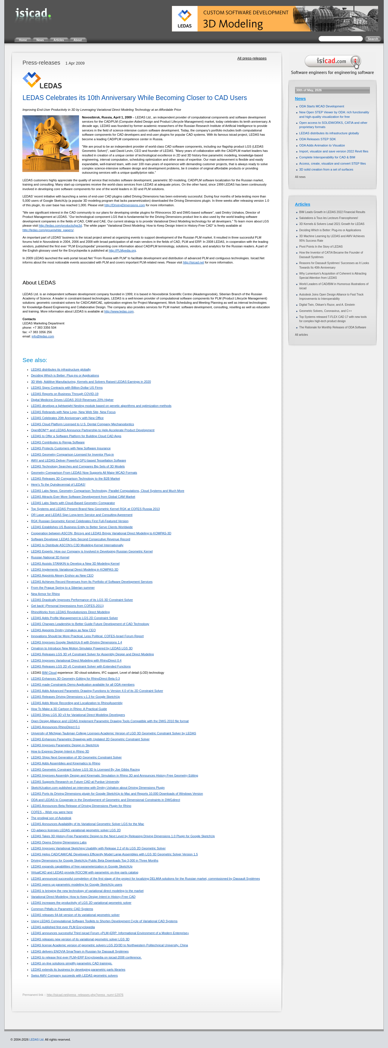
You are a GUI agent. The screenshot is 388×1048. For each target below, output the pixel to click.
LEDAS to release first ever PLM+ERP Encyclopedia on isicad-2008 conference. (86, 957)
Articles (302, 204)
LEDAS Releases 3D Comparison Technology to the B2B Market (75, 478)
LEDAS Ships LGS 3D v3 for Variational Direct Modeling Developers (78, 715)
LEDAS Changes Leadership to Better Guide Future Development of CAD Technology (90, 624)
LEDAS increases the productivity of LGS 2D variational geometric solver (81, 902)
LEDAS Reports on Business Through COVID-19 (64, 394)
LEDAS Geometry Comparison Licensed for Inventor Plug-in (72, 454)
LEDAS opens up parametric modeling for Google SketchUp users (76, 884)
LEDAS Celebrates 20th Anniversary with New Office (67, 418)
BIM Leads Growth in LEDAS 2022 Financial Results (332, 212)
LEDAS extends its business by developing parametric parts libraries (78, 969)
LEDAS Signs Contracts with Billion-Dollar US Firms (67, 387)
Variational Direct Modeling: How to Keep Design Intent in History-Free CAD (83, 896)
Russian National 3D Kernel (50, 557)
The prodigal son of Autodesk (51, 818)
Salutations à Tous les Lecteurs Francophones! (328, 218)
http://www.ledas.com (119, 311)
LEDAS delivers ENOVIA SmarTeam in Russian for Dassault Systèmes (80, 951)
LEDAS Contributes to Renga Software (58, 442)
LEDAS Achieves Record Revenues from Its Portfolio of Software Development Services (91, 581)
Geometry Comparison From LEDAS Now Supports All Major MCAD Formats (84, 472)
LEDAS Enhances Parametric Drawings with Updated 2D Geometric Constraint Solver (90, 739)
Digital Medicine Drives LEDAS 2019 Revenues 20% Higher (72, 399)
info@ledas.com (43, 336)
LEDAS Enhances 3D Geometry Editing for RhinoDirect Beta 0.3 (75, 678)
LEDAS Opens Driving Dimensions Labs (58, 842)
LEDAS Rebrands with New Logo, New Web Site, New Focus (73, 412)
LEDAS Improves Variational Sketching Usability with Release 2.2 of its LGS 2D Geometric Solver (98, 848)
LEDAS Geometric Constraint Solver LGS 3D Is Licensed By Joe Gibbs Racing (85, 769)
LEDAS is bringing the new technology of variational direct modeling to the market (87, 890)
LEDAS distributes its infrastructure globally (61, 369)
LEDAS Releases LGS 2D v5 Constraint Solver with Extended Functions (81, 666)
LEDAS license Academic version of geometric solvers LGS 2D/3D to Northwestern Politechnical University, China (109, 945)
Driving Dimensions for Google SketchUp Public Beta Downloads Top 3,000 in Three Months (94, 860)
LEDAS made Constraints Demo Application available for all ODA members (83, 684)
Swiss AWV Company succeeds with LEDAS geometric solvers (74, 975)
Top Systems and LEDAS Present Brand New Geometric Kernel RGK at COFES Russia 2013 (95, 509)
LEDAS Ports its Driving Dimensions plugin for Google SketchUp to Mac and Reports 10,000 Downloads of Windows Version (117, 793)
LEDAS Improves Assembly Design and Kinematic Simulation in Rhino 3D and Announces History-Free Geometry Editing (114, 775)
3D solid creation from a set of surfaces (326, 169)
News (300, 98)
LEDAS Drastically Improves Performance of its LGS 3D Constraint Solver (82, 599)
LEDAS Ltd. (36, 1039)
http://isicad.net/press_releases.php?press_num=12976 (85, 994)
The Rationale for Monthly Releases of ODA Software (332, 327)
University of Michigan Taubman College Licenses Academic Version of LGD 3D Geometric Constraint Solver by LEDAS (113, 733)
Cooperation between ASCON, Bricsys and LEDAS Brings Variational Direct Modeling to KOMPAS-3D (101, 533)
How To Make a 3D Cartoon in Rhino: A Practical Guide (69, 709)
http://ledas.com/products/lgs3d (60, 225)
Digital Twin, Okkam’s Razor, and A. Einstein (327, 304)
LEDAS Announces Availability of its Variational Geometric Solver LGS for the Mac (87, 824)
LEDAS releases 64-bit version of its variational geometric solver (75, 915)
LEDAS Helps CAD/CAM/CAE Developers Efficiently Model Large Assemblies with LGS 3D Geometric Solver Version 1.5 (114, 854)
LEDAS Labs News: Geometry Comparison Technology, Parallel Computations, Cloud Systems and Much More (107, 490)
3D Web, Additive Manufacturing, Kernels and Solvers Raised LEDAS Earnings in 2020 (91, 381)
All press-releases (252, 58)
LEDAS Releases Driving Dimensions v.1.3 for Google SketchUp (75, 696)
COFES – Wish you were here (52, 812)
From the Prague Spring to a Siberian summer (63, 587)
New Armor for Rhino (45, 594)
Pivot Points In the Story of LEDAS (321, 246)
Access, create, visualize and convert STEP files (332, 163)
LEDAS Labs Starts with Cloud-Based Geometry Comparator (73, 503)
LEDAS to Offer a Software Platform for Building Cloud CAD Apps (76, 436)
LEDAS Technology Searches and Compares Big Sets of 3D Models (78, 466)
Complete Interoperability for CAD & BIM (327, 157)
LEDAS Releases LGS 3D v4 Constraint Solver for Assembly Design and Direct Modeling (92, 654)
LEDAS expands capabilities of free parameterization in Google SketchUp (81, 866)
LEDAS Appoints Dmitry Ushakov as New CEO (63, 630)
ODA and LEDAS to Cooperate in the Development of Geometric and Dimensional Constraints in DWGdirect (105, 800)
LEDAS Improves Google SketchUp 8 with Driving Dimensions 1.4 (76, 642)
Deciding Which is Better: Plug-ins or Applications (65, 375)
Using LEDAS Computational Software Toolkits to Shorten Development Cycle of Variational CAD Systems (104, 921)
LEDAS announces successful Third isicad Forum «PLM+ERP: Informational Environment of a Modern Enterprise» (110, 933)
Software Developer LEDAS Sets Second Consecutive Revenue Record (80, 539)
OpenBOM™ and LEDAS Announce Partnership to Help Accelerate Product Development (92, 430)
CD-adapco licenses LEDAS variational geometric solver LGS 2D (76, 830)
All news (300, 176)
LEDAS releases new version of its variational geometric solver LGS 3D (80, 939)
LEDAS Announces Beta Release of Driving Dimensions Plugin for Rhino (81, 805)
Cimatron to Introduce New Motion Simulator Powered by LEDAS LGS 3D (82, 648)
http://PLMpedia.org (122, 250)
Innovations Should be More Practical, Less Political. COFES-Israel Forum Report (87, 636)
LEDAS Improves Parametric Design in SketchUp (65, 745)
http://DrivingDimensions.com (125, 205)
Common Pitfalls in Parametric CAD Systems (62, 909)
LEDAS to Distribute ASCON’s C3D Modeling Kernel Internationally (77, 545)
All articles (301, 334)
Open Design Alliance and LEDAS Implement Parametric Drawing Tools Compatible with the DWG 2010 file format (110, 721)
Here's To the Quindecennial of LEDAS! (58, 484)
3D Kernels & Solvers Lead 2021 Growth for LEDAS (331, 224)
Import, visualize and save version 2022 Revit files (333, 151)
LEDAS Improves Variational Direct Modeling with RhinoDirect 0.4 (76, 660)
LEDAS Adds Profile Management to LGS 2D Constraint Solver (74, 618)
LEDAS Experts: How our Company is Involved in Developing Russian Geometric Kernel (92, 551)
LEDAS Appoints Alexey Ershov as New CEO (62, 575)
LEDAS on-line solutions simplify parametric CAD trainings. (71, 963)
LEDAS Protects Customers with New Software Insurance (70, 448)
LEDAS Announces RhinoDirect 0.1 (55, 727)
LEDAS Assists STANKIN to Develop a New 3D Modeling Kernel (75, 563)
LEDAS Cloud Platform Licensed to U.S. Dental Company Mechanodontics (82, 424)
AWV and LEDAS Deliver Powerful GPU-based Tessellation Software (78, 460)
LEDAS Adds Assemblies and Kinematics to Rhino (65, 763)
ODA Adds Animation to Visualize (322, 145)
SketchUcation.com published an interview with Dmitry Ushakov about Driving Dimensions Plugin (98, 787)
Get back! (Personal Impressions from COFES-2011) (67, 605)
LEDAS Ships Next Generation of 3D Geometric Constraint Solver (76, 757)
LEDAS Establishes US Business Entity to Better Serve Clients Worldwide (82, 527)
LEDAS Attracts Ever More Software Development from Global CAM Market (83, 496)
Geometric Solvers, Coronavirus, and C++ (325, 311)
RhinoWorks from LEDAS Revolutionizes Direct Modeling (70, 612)
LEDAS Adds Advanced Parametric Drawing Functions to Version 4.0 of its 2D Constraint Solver (97, 690)
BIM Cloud (49, 672)
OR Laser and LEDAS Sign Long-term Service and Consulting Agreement (81, 514)
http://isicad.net (193, 262)
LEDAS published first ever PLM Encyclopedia (63, 927)
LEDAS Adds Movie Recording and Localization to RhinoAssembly (76, 703)
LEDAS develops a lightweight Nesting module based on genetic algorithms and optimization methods (101, 405)
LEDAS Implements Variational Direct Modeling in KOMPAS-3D (74, 569)
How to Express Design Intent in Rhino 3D (60, 751)
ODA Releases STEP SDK (317, 139)
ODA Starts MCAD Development (321, 106)
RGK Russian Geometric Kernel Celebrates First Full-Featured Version (79, 521)
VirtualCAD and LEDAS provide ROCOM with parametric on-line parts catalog (84, 872)
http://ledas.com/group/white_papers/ (47, 230)
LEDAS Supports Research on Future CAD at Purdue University (75, 781)
